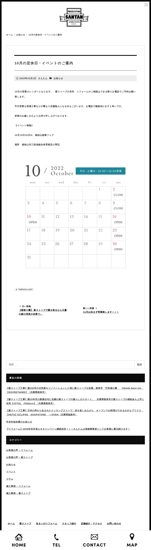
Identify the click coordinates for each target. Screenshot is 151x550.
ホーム (11, 523)
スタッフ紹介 (69, 523)
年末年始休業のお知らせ (19, 422)
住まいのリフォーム (46, 523)
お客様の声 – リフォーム (19, 450)
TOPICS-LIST (25, 289)
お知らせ (58, 78)
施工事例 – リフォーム (18, 486)
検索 (139, 364)
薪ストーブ (25, 523)
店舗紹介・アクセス (91, 523)
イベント (11, 471)
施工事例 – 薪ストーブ (18, 493)
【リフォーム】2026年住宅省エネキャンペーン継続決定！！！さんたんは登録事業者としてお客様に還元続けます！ (68, 429)
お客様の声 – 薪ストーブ (19, 457)
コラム (9, 479)
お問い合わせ (114, 523)
